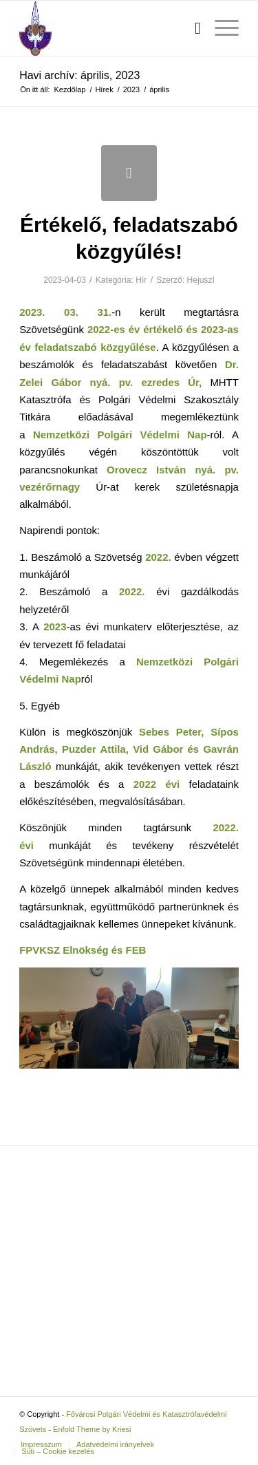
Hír (141, 280)
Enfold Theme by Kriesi (92, 1429)
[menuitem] (191, 28)
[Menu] (220, 28)
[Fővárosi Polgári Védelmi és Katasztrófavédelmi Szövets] (107, 28)
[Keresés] (191, 28)
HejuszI (201, 280)
